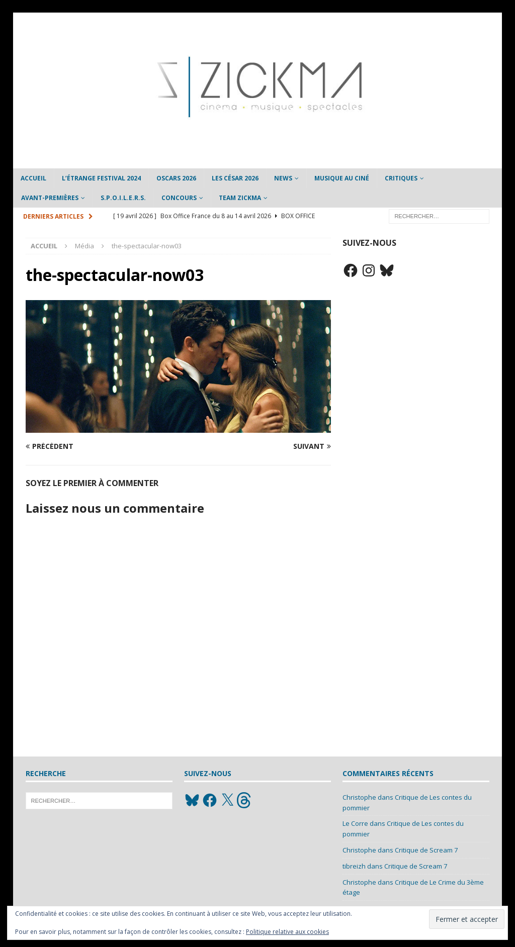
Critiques (401, 178)
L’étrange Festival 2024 (101, 178)
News (283, 178)
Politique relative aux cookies (287, 931)
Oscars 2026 (176, 178)
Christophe (359, 797)
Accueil (33, 178)
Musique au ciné (341, 178)
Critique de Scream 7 (426, 850)
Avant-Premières (49, 198)
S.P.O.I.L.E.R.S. (123, 198)
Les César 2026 (235, 178)
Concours (179, 198)
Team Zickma (240, 198)
